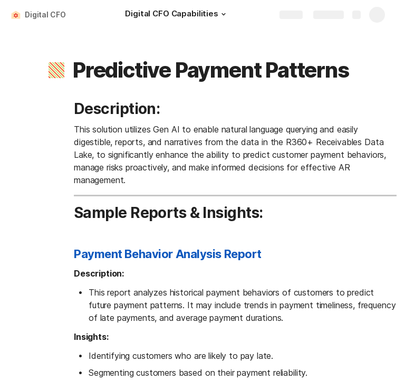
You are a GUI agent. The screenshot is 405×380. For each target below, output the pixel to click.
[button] (223, 14)
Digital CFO (45, 14)
